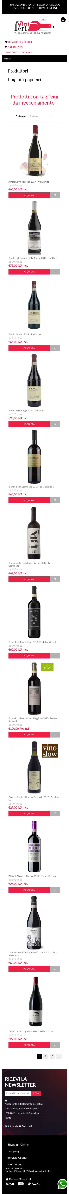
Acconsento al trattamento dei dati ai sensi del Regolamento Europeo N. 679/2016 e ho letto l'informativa (24, 1108)
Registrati (11, 52)
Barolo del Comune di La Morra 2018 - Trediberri (33, 258)
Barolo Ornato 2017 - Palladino (24, 334)
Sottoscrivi (12, 1126)
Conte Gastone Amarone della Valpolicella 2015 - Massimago (33, 953)
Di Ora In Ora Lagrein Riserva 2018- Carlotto (31, 1031)
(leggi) (8, 1117)
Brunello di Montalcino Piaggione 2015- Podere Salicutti (32, 719)
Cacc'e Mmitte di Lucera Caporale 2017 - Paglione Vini (34, 798)
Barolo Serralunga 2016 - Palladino (26, 410)
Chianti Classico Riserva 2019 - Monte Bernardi (32, 876)
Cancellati (26, 1126)
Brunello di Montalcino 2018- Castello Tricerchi (32, 642)
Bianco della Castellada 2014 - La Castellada (31, 486)
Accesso (27, 52)
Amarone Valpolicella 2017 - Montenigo (28, 181)
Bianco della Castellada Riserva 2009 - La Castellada (29, 564)
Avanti (59, 1056)
